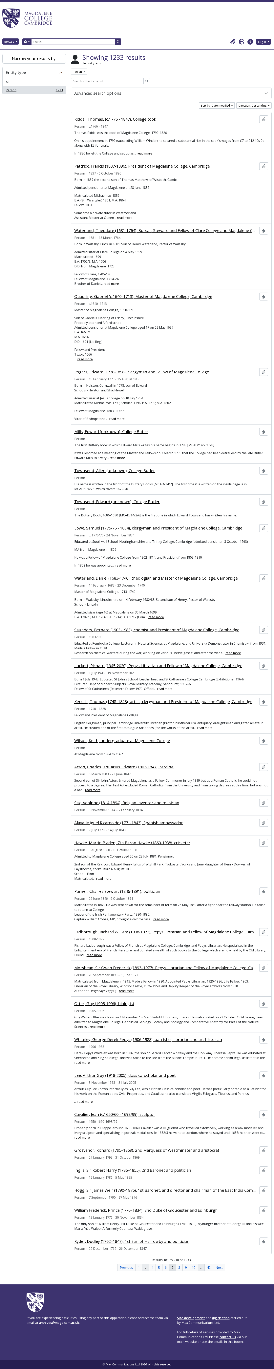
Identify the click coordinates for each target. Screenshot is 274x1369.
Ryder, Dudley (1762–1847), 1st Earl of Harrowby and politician (131, 1241)
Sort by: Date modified (216, 105)
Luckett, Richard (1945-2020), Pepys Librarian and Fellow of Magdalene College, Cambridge (158, 665)
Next (219, 1267)
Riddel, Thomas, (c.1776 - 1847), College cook (115, 119)
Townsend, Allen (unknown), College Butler (114, 470)
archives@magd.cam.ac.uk (59, 1322)
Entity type (16, 72)
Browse (9, 41)
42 (209, 1267)
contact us (228, 1337)
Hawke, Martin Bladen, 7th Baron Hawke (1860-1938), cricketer (132, 842)
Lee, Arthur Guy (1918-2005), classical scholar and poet (125, 1075)
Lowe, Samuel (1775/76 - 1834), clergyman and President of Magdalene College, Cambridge (158, 528)
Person (34, 91)
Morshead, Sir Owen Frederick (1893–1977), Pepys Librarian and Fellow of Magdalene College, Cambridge (166, 967)
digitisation (221, 1318)
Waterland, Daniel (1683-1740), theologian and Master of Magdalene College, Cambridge (156, 578)
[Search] (73, 41)
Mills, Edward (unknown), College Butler (111, 431)
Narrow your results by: (34, 58)
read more (144, 153)
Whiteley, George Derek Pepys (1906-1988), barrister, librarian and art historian (148, 1039)
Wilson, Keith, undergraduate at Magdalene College (122, 740)
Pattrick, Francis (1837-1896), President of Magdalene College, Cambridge (142, 166)
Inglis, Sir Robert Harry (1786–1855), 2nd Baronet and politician (132, 1170)
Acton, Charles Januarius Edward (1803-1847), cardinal (124, 767)
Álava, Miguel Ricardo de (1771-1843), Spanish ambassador (128, 822)
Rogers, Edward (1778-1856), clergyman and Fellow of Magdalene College (141, 372)
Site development (191, 1318)
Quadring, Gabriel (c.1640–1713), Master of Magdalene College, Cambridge (143, 296)
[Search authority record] (107, 81)
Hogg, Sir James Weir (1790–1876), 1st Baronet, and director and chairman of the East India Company (166, 1190)
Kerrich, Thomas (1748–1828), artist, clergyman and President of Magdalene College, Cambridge (163, 701)
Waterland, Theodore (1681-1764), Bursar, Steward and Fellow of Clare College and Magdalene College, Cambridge (166, 230)
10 (193, 1267)
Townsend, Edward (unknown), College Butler (117, 501)
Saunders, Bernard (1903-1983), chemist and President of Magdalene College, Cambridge (156, 630)
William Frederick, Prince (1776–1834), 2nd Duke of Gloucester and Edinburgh (146, 1210)
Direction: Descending (252, 105)
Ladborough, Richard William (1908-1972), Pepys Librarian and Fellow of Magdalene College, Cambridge (166, 932)
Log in (262, 42)
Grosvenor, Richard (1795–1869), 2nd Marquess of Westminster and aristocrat (146, 1150)
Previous (126, 1267)
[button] (232, 41)
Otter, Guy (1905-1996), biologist (104, 1003)
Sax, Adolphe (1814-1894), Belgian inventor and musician (126, 802)
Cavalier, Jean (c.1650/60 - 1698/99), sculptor (114, 1114)
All (7, 82)
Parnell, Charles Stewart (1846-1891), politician (117, 891)
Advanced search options (97, 93)
